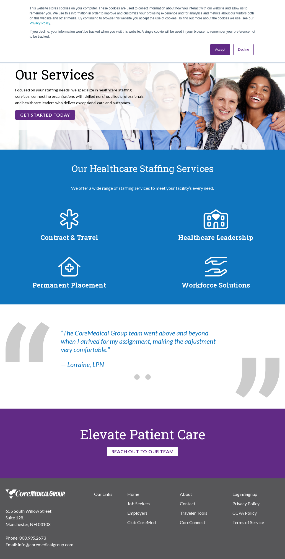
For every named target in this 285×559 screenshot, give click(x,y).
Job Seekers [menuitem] (138, 503)
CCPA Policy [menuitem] (244, 513)
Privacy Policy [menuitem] (246, 503)
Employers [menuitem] (137, 513)
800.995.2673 (32, 537)
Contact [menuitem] (187, 503)
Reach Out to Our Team (143, 451)
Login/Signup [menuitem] (244, 494)
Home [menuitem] (133, 494)
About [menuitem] (186, 494)
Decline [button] (243, 50)
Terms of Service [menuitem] (248, 522)
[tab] (137, 377)
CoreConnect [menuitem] (192, 522)
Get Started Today (45, 114)
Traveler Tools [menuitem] (193, 513)
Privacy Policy (40, 23)
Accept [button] (220, 50)
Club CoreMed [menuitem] (141, 522)
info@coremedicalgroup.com (45, 544)
